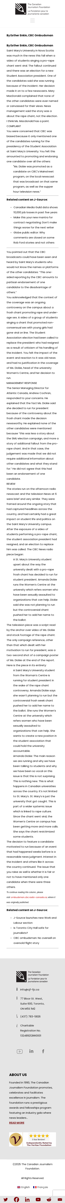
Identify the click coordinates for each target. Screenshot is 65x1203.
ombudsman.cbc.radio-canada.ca (29, 897)
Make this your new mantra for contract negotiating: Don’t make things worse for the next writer (35, 222)
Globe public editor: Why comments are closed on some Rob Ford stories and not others (34, 237)
